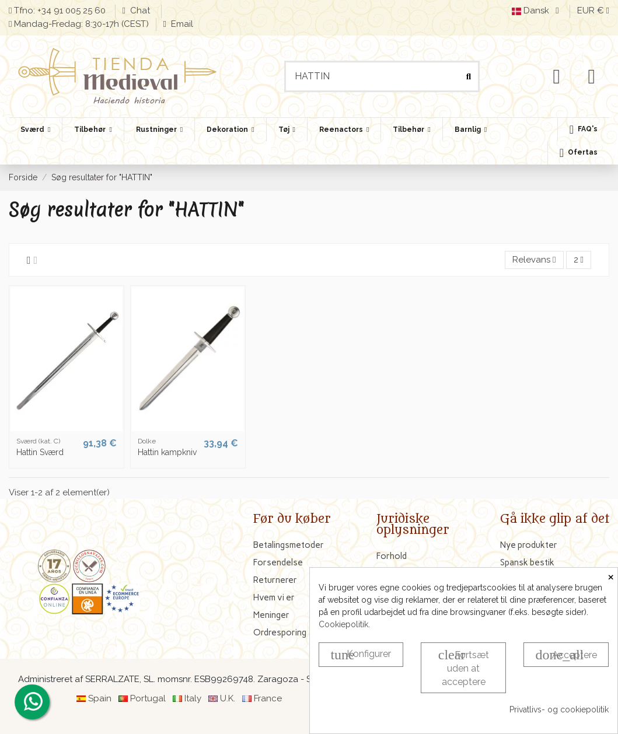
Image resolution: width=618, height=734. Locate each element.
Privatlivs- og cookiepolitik (559, 709)
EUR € (593, 10)
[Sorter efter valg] (534, 260)
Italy (192, 698)
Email (181, 24)
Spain (99, 698)
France (268, 698)
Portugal (148, 698)
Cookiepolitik (343, 624)
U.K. (227, 698)
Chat (141, 10)
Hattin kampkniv (167, 452)
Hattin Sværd (40, 452)
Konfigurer (360, 654)
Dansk (537, 10)
